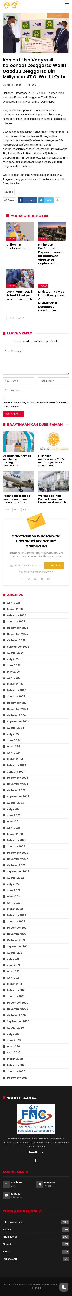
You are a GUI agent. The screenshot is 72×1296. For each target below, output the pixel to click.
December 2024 (17, 703)
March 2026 (15, 609)
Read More (36, 1152)
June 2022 (14, 890)
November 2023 (17, 784)
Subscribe (54, 565)
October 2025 (16, 640)
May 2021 (13, 971)
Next (21, 318)
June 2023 (14, 815)
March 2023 (15, 834)
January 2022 (16, 921)
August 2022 (15, 877)
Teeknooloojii (10, 1259)
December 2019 (17, 1077)
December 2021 (17, 927)
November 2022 (17, 859)
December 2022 (17, 853)
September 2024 (18, 721)
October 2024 (16, 715)
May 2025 (13, 671)
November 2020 (17, 1009)
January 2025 (16, 696)
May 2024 (13, 746)
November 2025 (17, 634)
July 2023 (13, 809)
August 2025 (15, 653)
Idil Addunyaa (10, 1236)
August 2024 (15, 728)
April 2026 (13, 603)
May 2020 (13, 1046)
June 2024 (14, 740)
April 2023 (13, 828)
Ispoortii (7, 1229)
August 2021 (15, 953)
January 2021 (15, 996)
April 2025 (13, 678)
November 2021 (17, 934)
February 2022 (16, 915)
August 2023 (15, 803)
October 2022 (16, 865)
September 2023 (18, 796)
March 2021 (14, 984)
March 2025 (15, 684)
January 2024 (16, 771)
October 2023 (16, 790)
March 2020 (15, 1059)
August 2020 (15, 1027)
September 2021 (18, 946)
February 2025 (16, 690)
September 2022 (18, 871)
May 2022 (13, 896)
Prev (11, 318)
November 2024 (17, 709)
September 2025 (18, 646)
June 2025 (14, 665)
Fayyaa (11, 238)
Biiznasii (7, 1244)
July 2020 (13, 1034)
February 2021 (16, 990)
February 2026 (16, 615)
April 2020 (14, 1052)
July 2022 (13, 884)
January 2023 (16, 846)
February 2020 (16, 1065)
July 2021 (13, 959)
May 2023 (13, 821)
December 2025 (17, 628)
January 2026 (16, 621)
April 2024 (14, 753)
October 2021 (16, 940)
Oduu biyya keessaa (13, 1222)
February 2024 (16, 765)
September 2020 (18, 1021)
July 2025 (13, 659)
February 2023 (16, 840)
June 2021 (13, 965)
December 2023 (17, 778)
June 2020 (14, 1040)
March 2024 (15, 759)
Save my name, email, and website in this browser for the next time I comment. (35, 404)
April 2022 (13, 902)
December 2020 (17, 1002)
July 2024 (13, 734)
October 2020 (16, 1015)
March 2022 (15, 909)
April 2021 (13, 977)
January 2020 (16, 1071)
